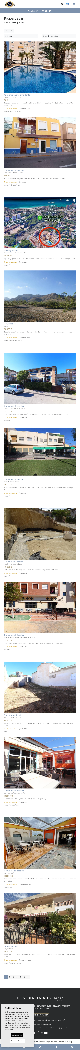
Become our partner (40, 1015)
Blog (49, 1006)
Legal (48, 1042)
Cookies (61, 1042)
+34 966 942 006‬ (37, 1020)
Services (41, 1006)
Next (73, 67)
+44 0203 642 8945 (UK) (55, 1020)
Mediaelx (42, 1042)
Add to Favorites (10, 109)
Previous (6, 67)
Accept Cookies (17, 1035)
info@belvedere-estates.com (41, 1024)
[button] (21, 36)
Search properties (40, 10)
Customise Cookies (17, 1041)
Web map (68, 1042)
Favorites (44, 1008)
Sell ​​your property (61, 1006)
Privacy (54, 1042)
